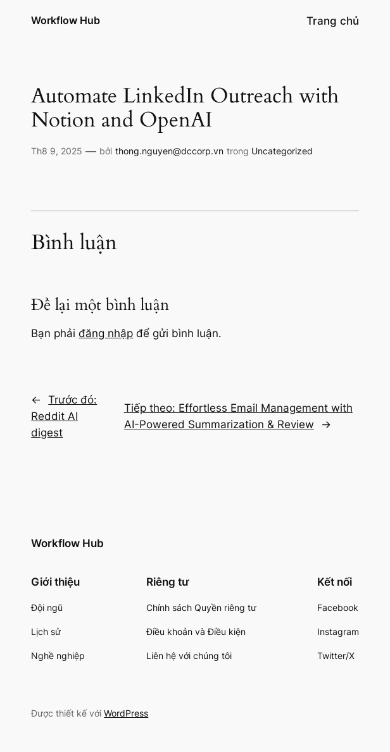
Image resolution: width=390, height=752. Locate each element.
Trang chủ (332, 21)
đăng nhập (106, 333)
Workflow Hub (65, 21)
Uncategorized (282, 150)
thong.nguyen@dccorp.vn (169, 150)
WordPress (126, 713)
